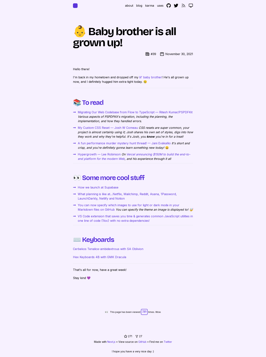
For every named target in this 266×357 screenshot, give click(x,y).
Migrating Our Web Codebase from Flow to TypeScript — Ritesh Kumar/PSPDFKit (135, 112)
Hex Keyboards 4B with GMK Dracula (99, 257)
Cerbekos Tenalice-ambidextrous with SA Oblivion (108, 249)
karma (149, 5)
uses (160, 5)
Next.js (111, 341)
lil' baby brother (150, 77)
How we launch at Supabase (98, 187)
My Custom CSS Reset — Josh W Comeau (108, 128)
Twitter (168, 341)
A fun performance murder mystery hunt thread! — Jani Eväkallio (124, 143)
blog (139, 5)
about (129, 5)
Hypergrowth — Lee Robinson (99, 154)
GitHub (142, 341)
